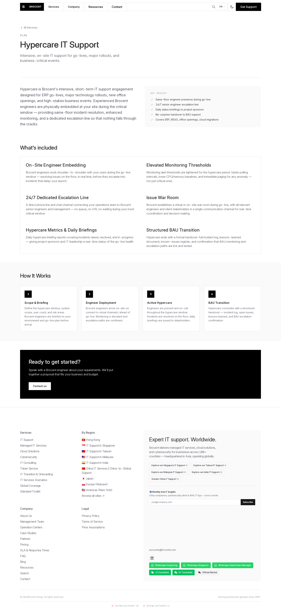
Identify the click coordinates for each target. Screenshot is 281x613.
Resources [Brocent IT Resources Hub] (96, 7)
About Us (26, 516)
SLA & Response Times (34, 550)
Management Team (32, 521)
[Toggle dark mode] (232, 7)
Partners (25, 539)
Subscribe (248, 502)
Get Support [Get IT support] (248, 7)
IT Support (26, 440)
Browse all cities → (93, 496)
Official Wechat (207, 572)
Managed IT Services (33, 445)
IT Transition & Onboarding (36, 474)
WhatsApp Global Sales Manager (232, 565)
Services (53, 6)
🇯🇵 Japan (87, 478)
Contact (25, 579)
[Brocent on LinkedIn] (152, 558)
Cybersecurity (28, 457)
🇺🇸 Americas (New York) (97, 490)
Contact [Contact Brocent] (117, 7)
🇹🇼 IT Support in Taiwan (96, 451)
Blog (23, 562)
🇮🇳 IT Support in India (95, 463)
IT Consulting (28, 463)
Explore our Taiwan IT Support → (209, 465)
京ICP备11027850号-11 (156, 606)
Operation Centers (31, 527)
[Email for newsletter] (194, 502)
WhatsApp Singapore (196, 565)
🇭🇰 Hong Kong (91, 440)
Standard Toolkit (30, 491)
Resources (26, 567)
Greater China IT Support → (165, 479)
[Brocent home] (32, 7)
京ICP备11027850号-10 (125, 606)
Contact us (40, 386)
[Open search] (214, 7)
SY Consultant (183, 572)
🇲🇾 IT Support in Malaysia (97, 457)
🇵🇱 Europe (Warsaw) (95, 484)
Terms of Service (92, 521)
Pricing (24, 544)
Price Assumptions (93, 527)
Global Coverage (30, 485)
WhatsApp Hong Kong (164, 565)
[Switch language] (222, 7)
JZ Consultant (160, 572)
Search (24, 573)
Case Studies (28, 533)
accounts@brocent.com (162, 549)
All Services (28, 27)
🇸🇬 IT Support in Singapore (98, 445)
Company (74, 6)
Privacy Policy (90, 516)
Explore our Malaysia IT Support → (168, 472)
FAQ (23, 556)
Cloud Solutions (29, 451)
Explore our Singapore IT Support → (169, 465)
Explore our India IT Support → (207, 472)
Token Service (29, 468)
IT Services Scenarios (33, 480)
